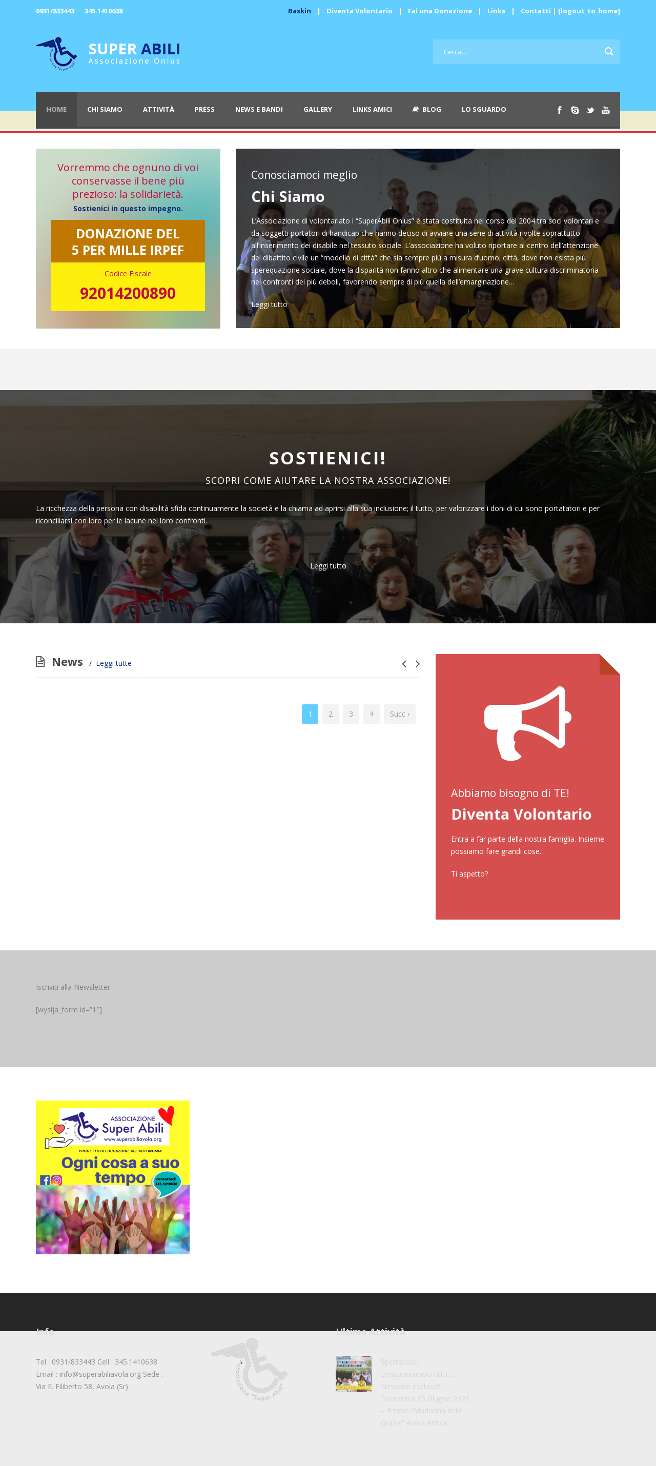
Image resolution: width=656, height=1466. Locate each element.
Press (205, 109)
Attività (158, 109)
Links (496, 10)
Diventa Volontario (359, 10)
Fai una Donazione (440, 10)
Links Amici (372, 109)
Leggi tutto (269, 304)
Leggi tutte (114, 663)
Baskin (299, 10)
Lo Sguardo (484, 109)
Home (56, 109)
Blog (427, 109)
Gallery (317, 109)
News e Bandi (259, 109)
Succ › (399, 714)
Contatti (536, 10)
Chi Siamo (104, 109)
